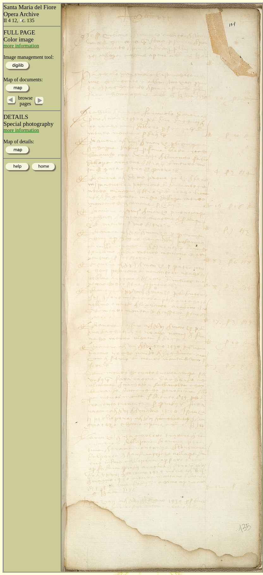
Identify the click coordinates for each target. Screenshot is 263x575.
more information (21, 45)
